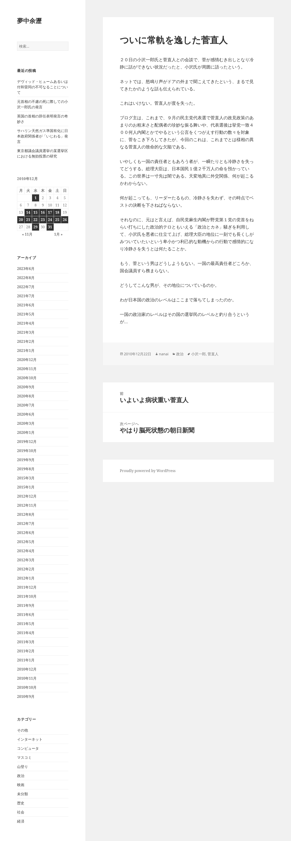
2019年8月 (26, 468)
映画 (20, 784)
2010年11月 (27, 678)
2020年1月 (26, 432)
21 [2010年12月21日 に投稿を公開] (28, 219)
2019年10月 (27, 450)
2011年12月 (27, 587)
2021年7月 (26, 295)
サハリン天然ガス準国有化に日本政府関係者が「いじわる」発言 (42, 136)
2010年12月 (27, 669)
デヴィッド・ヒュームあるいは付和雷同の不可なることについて (42, 87)
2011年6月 (26, 614)
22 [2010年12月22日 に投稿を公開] (35, 219)
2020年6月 (26, 414)
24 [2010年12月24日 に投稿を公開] (50, 219)
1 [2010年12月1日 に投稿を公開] (36, 197)
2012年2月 (26, 569)
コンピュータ (28, 748)
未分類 (22, 793)
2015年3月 (26, 477)
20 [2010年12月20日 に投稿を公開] (21, 219)
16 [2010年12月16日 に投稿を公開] (43, 212)
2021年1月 (26, 350)
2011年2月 (26, 650)
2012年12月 (27, 496)
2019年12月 (27, 441)
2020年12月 (27, 359)
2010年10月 (27, 687)
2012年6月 (26, 532)
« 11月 (27, 234)
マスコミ (24, 757)
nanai (163, 353)
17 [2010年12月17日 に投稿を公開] (50, 212)
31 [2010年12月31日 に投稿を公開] (50, 226)
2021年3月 (26, 332)
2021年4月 (26, 323)
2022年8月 (26, 277)
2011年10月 (27, 596)
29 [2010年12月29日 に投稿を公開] (35, 226)
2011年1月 (26, 660)
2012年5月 (26, 541)
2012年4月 (26, 550)
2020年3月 (26, 423)
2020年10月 (27, 377)
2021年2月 (26, 341)
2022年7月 (26, 286)
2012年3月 (26, 559)
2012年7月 (26, 523)
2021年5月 (26, 314)
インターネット (30, 739)
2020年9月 (26, 386)
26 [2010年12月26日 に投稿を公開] (65, 219)
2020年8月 (26, 396)
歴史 (20, 802)
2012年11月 (27, 505)
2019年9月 (26, 459)
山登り (22, 766)
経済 (20, 821)
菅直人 (213, 353)
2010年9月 (26, 696)
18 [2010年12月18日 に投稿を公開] (57, 212)
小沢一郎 (198, 353)
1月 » (58, 234)
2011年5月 (26, 623)
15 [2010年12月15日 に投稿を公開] (35, 212)
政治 (20, 775)
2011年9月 (26, 605)
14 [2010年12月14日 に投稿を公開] (28, 212)
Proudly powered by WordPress (148, 470)
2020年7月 (26, 405)
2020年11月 (27, 368)
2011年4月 (26, 632)
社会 (20, 812)
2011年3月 (26, 641)
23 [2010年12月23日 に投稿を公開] (43, 219)
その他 (22, 730)
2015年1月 (26, 487)
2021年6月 (26, 304)
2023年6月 (26, 268)
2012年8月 (26, 514)
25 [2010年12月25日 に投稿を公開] (57, 219)
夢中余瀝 (29, 20)
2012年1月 (26, 578)
